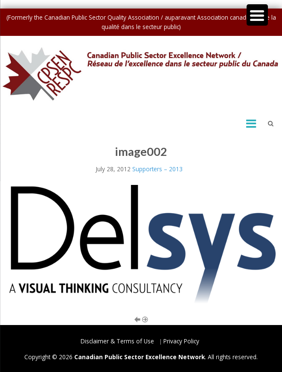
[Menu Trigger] (257, 15)
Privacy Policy (181, 341)
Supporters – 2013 (157, 169)
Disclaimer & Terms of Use (117, 341)
